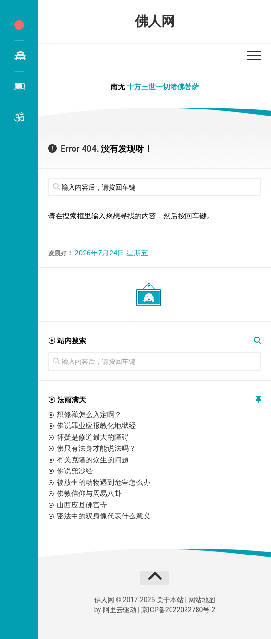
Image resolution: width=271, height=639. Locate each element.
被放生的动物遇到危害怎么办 (103, 482)
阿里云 (113, 610)
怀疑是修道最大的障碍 (93, 437)
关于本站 (170, 599)
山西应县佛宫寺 (82, 505)
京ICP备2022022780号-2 (178, 610)
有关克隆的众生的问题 (93, 460)
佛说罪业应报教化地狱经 (96, 426)
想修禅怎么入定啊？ (89, 414)
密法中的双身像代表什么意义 (103, 516)
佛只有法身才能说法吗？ (96, 448)
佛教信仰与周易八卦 (89, 493)
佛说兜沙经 (75, 471)
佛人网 (155, 21)
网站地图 (201, 599)
